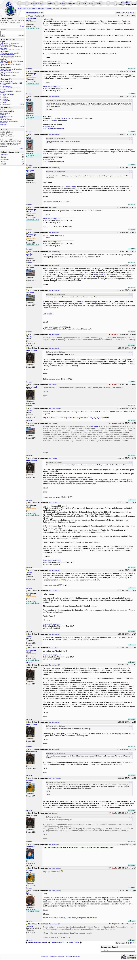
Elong (96, 275)
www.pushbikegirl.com (52, 61)
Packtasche (6, 101)
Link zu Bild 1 (48, 314)
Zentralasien (71, 918)
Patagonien (81, 918)
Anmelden (125, 2)
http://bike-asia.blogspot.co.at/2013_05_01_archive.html (86, 418)
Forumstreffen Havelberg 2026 (12, 83)
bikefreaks (3, 123)
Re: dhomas (53, 813)
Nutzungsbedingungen (73, 956)
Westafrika (92, 918)
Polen (4, 84)
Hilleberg (5, 99)
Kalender (52, 3)
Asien (56, 918)
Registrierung (37, 3)
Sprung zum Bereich (110, 947)
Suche (81, 3)
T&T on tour (4, 118)
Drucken (131, 68)
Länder (49, 8)
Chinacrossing (70, 186)
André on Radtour (6, 119)
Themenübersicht (56, 942)
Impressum (44, 956)
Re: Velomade (53, 232)
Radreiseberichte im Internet (11, 88)
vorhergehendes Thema (36, 942)
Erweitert (21, 35)
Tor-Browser (65, 119)
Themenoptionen (34, 13)
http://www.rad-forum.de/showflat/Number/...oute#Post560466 (67, 478)
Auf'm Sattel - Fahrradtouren (9, 121)
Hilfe (91, 3)
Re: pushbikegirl (54, 71)
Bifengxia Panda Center (85, 302)
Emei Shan (93, 426)
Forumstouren (7, 86)
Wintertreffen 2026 (8, 94)
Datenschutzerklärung (57, 956)
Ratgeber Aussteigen (7, 110)
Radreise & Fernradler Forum (31, 8)
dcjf (44, 418)
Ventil (4, 102)
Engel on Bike (48, 126)
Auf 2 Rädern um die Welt (53, 128)
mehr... (22, 104)
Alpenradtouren (5, 113)
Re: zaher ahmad (54, 408)
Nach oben (29, 68)
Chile (4, 96)
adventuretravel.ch (6, 116)
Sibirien (62, 918)
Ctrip (104, 275)
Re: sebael (52, 207)
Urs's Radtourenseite (7, 111)
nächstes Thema (74, 942)
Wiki (99, 3)
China (4, 89)
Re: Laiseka (53, 423)
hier (55, 121)
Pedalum (3, 115)
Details (22, 26)
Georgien (5, 97)
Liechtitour (3, 124)
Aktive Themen (65, 3)
